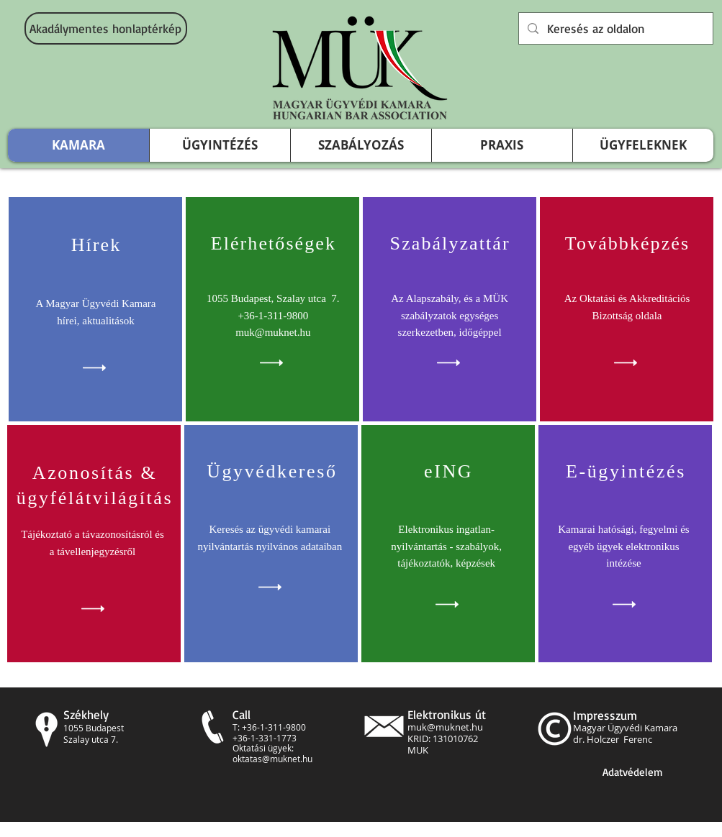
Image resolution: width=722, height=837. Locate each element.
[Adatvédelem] (633, 772)
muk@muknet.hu (445, 727)
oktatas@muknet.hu (272, 758)
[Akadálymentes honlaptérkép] (105, 28)
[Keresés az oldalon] (614, 28)
